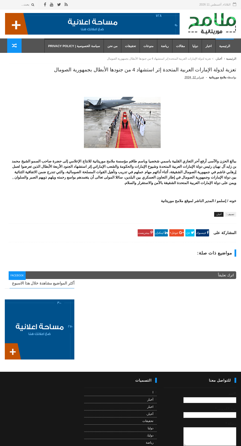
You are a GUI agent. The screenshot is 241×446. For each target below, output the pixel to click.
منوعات (151, 50)
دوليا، (150, 392)
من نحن (115, 50)
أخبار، (218, 65)
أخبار (150, 356)
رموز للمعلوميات (203, 439)
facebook (91, 318)
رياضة (167, 50)
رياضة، (149, 406)
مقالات (182, 50)
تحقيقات (132, 50)
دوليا (197, 50)
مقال (150, 413)
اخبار (211, 50)
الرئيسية (227, 50)
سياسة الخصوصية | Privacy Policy (76, 50)
